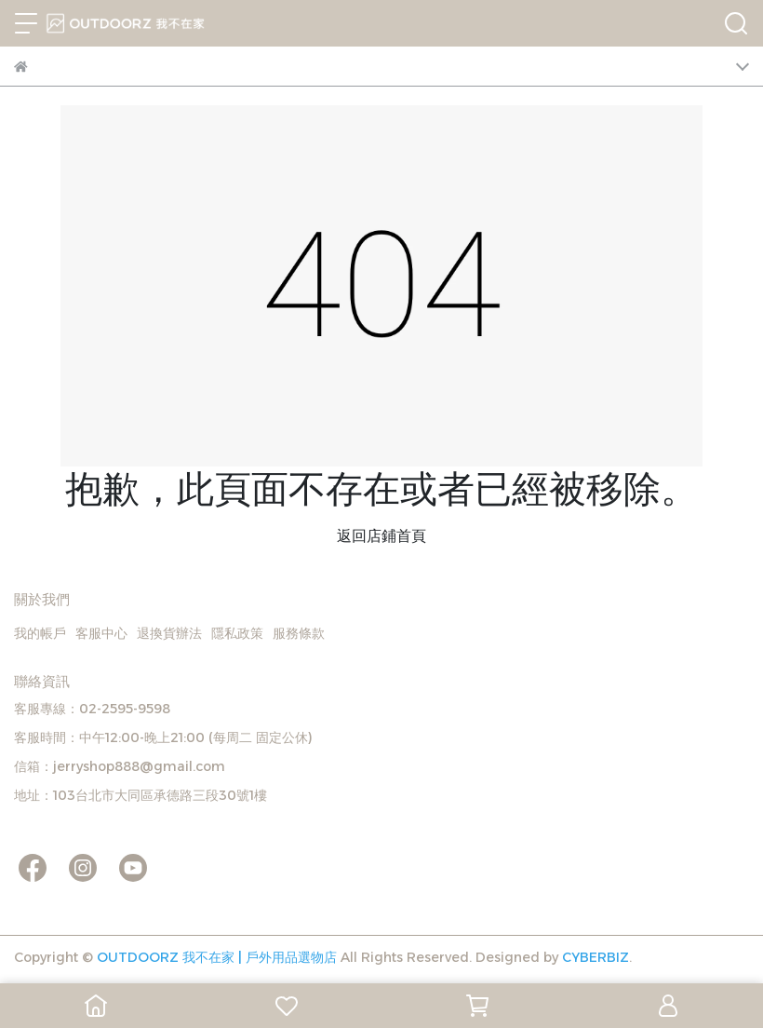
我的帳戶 (40, 633)
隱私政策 (237, 633)
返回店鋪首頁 (381, 536)
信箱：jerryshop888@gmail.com (119, 766)
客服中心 (101, 633)
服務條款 (299, 633)
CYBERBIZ (595, 957)
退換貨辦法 (169, 633)
